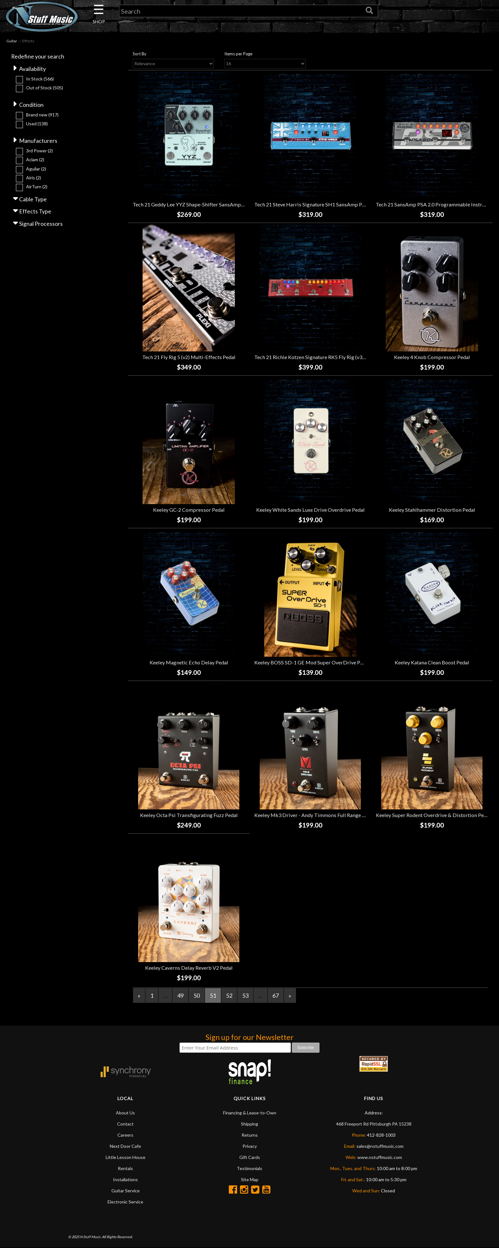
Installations (125, 1179)
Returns (250, 1135)
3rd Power (39, 150)
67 (275, 995)
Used (37, 123)
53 (245, 995)
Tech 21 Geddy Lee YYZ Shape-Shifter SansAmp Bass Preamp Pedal (209, 204)
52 (229, 995)
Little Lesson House (125, 1157)
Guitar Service (125, 1191)
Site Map (249, 1179)
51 (213, 995)
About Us (125, 1113)
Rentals (125, 1168)
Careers (125, 1135)
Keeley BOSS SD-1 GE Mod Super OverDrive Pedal (312, 662)
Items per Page (238, 53)
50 (196, 995)
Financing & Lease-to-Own (249, 1113)
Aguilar (36, 168)
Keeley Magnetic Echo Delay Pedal (189, 662)
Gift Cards (249, 1157)
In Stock (40, 78)
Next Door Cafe (125, 1146)
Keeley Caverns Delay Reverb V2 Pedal (189, 968)
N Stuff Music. (90, 1237)
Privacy (249, 1146)
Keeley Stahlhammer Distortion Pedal (432, 510)
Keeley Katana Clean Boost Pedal (432, 662)
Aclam (35, 160)
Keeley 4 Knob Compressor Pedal (432, 357)
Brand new (42, 114)
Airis (33, 177)
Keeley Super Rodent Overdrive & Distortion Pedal (433, 815)
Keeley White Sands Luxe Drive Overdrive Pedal (310, 510)
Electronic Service (125, 1202)
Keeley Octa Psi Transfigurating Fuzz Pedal (189, 815)
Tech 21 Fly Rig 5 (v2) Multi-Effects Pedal (188, 357)
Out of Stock (44, 87)
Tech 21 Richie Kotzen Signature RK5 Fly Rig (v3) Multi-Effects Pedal (332, 357)
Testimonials (249, 1168)
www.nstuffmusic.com (379, 1157)
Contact (125, 1124)
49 (180, 995)
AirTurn (36, 187)
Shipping (249, 1124)
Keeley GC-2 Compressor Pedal (189, 510)
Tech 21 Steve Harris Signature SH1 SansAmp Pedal (313, 204)
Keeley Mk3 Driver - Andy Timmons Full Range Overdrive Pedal (326, 815)
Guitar (11, 40)
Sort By (139, 53)
